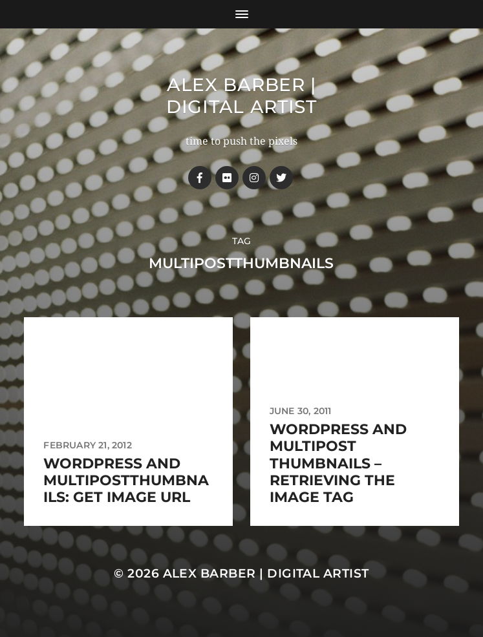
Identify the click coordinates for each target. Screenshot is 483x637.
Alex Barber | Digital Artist (241, 96)
